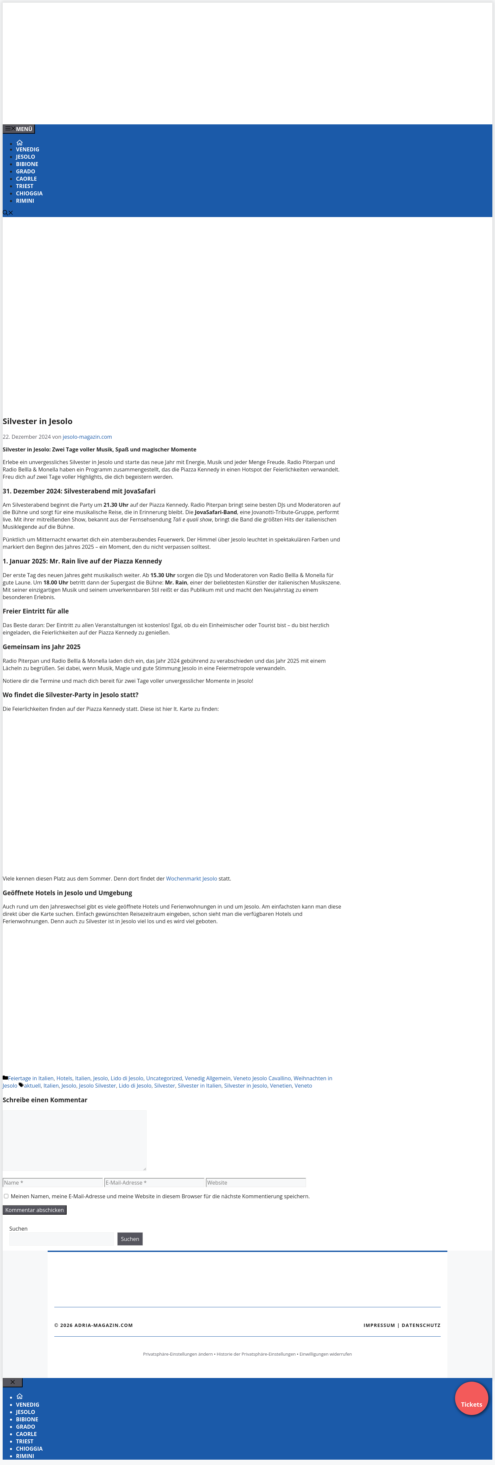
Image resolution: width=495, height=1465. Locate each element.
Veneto (303, 1085)
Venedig (27, 149)
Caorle (26, 178)
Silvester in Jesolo (245, 1085)
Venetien (281, 1085)
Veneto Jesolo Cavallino (262, 1078)
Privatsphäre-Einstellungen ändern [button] (178, 1354)
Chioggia (29, 193)
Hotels (64, 1078)
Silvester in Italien (200, 1085)
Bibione (27, 164)
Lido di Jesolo (127, 1078)
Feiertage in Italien (31, 1078)
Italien (83, 1078)
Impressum (379, 1325)
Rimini (25, 200)
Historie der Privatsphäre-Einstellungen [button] (256, 1354)
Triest (24, 186)
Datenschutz (421, 1325)
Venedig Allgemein (208, 1078)
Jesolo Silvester (97, 1085)
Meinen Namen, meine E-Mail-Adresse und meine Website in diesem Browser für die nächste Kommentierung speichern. (160, 1196)
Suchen (18, 1228)
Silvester (164, 1085)
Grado (25, 171)
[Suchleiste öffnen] (8, 213)
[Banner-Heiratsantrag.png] (137, 112)
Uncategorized (164, 1078)
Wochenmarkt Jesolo (191, 878)
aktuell (32, 1085)
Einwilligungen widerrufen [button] (325, 1354)
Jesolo (25, 156)
